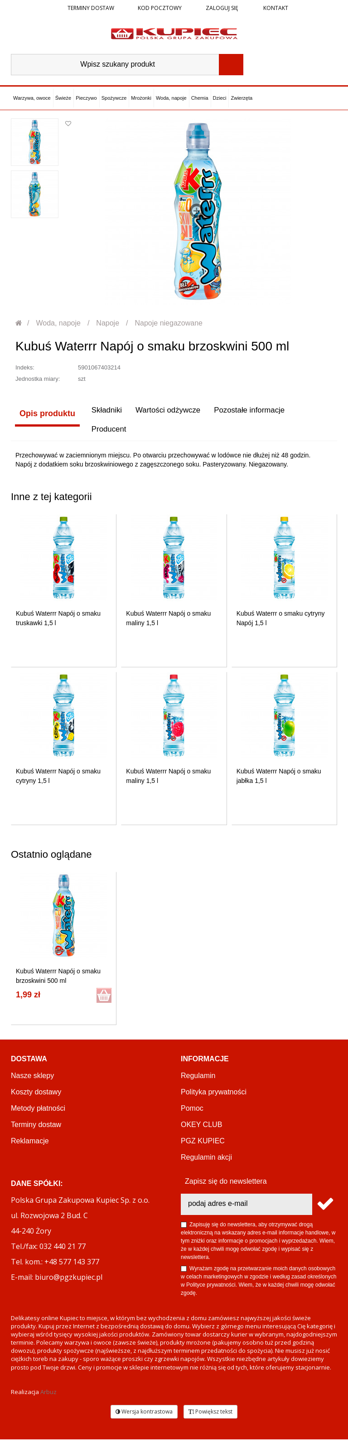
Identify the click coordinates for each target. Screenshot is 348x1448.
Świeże (63, 98)
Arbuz (48, 1400)
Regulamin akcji (206, 1166)
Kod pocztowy (160, 8)
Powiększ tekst (210, 1420)
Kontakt (275, 8)
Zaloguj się (221, 8)
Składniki (101, 413)
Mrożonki (141, 98)
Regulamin (198, 1084)
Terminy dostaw (91, 8)
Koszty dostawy (36, 1100)
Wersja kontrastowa (144, 1420)
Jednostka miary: (37, 378)
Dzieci (220, 98)
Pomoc (192, 1117)
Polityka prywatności (213, 1100)
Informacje (205, 1067)
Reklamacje (30, 1149)
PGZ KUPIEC (203, 1149)
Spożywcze (114, 98)
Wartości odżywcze (165, 413)
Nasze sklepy (32, 1084)
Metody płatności (38, 1117)
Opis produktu (43, 413)
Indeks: (24, 367)
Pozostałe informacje (252, 413)
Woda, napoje (171, 98)
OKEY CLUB (201, 1133)
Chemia (199, 98)
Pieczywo (86, 98)
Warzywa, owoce (32, 98)
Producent (34, 437)
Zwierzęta (241, 98)
